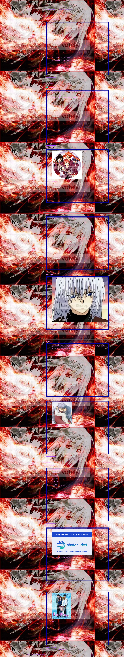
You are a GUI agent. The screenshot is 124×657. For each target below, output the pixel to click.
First (50, 9)
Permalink (54, 77)
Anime (28, 654)
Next (68, 9)
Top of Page (95, 654)
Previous (53, 9)
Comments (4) (49, 77)
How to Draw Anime (34, 654)
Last (71, 9)
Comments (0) (49, 271)
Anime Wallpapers (41, 654)
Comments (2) (49, 145)
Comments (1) (49, 204)
